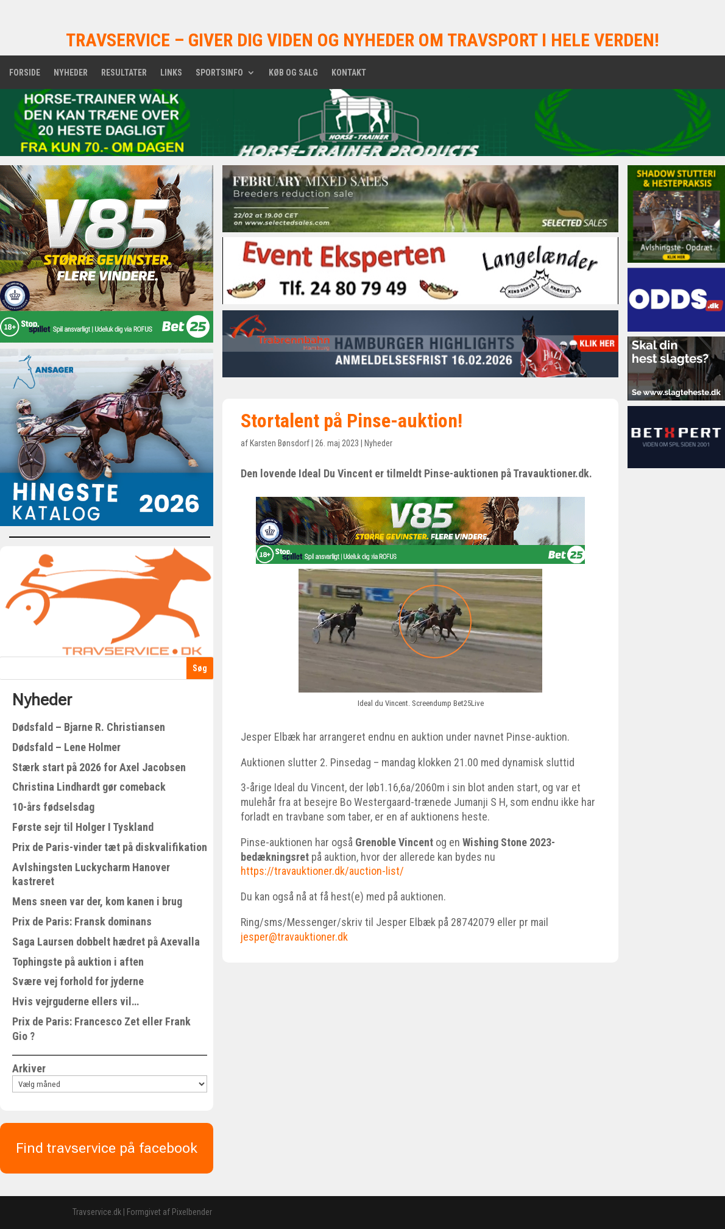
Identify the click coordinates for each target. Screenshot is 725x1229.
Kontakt (348, 72)
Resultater (124, 72)
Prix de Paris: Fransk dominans (82, 921)
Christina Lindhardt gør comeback (89, 786)
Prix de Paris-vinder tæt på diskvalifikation (109, 847)
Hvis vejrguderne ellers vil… (75, 1001)
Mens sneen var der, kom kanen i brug (97, 901)
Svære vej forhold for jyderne (78, 981)
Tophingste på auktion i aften (78, 961)
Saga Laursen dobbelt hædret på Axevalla (106, 941)
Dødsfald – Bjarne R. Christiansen (88, 727)
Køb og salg (293, 72)
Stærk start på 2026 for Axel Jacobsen (99, 767)
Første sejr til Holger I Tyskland (83, 827)
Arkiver (29, 1068)
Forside (24, 72)
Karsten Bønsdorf (279, 443)
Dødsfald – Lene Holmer (66, 747)
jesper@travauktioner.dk (294, 936)
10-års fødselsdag (53, 806)
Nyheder (71, 72)
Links (171, 72)
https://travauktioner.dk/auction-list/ (322, 870)
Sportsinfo (219, 72)
